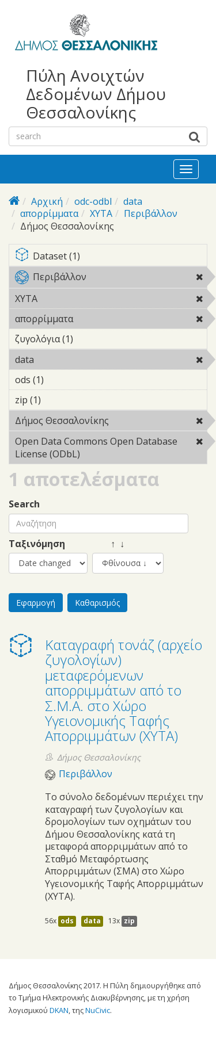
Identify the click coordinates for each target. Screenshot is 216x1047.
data (132, 201)
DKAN (59, 1010)
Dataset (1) (111, 257)
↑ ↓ (108, 544)
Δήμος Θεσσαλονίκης (111, 422)
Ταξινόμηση (37, 544)
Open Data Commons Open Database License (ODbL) (111, 449)
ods (67, 921)
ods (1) (61, 379)
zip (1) (59, 399)
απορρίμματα (49, 213)
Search (24, 504)
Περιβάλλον (150, 213)
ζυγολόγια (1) (91, 339)
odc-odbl (93, 201)
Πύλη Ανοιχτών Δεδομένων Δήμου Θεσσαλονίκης (96, 94)
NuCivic (97, 1010)
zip (129, 921)
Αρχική (47, 201)
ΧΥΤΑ (101, 213)
